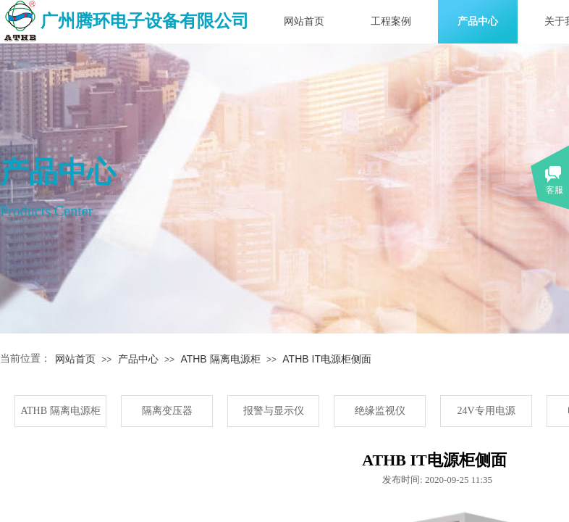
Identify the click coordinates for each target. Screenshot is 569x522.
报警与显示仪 (273, 410)
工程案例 (391, 21)
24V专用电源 (486, 410)
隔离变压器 (167, 410)
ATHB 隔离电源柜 (220, 359)
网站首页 (304, 21)
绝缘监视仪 (380, 410)
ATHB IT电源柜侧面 (326, 359)
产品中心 (478, 21)
